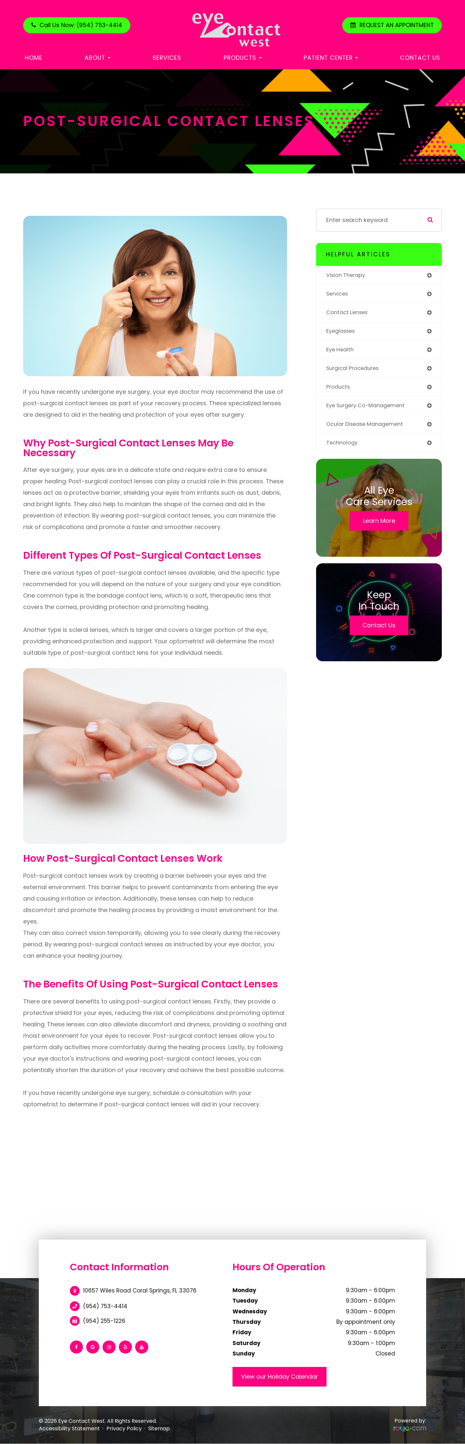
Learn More (379, 527)
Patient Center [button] (331, 58)
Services (166, 58)
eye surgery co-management (369, 410)
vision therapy (347, 275)
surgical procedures (355, 371)
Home (33, 58)
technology (343, 448)
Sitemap (159, 1428)
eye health (341, 352)
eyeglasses (342, 333)
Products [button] (243, 58)
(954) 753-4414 (105, 1306)
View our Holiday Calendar (279, 1376)
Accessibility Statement (69, 1428)
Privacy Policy (124, 1428)
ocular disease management (368, 429)
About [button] (97, 58)
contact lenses (349, 314)
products (339, 391)
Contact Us (420, 58)
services (338, 295)
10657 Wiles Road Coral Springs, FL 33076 (140, 1290)
